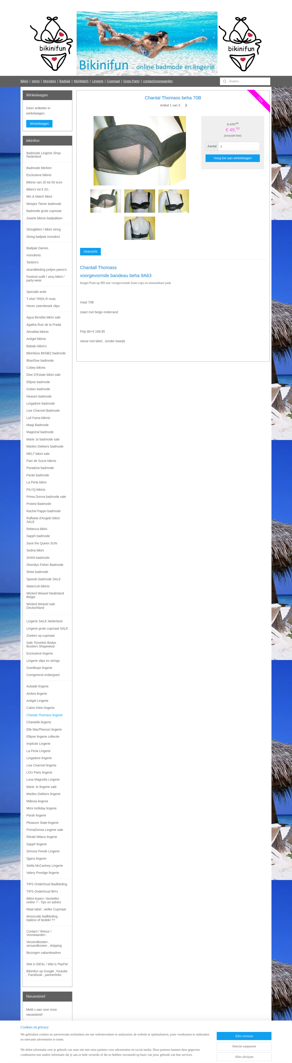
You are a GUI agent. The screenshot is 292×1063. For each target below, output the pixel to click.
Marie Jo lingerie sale (41, 787)
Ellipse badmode (38, 382)
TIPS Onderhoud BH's (42, 891)
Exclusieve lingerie (39, 653)
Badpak (65, 81)
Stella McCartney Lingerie (44, 865)
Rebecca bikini (36, 529)
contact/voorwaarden (158, 81)
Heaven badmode (39, 396)
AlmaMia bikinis (37, 332)
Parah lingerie (36, 815)
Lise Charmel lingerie (41, 765)
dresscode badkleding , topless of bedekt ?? (42, 918)
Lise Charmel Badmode (43, 410)
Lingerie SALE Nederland (44, 621)
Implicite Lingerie (38, 743)
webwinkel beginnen (152, 1054)
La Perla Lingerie (38, 751)
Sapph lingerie (36, 844)
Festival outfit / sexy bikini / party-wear (45, 278)
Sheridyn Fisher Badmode (44, 565)
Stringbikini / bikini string (43, 229)
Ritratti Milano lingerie (41, 837)
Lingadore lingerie (39, 758)
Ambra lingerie (36, 693)
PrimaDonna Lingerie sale (44, 830)
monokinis (33, 255)
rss (137, 1054)
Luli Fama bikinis (38, 418)
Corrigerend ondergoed (43, 675)
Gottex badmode (38, 389)
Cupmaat (113, 81)
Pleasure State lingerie (42, 822)
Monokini (49, 81)
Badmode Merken (39, 168)
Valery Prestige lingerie (42, 873)
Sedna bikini (35, 550)
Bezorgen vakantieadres (43, 952)
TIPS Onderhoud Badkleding (46, 884)
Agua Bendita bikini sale (43, 317)
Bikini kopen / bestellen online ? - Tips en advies (43, 900)
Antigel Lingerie (37, 700)
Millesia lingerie (37, 801)
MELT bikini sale (38, 454)
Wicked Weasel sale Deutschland (40, 605)
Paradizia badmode (40, 468)
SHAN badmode (38, 557)
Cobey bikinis (35, 367)
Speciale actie (36, 292)
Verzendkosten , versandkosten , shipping (44, 943)
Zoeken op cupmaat (40, 635)
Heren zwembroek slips (43, 306)
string (35, 81)
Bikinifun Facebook (39, 1039)
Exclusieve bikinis (39, 175)
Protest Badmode (38, 504)
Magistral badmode (40, 432)
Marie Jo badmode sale (43, 439)
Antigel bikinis (36, 339)
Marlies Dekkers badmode (45, 446)
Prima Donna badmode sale (46, 496)
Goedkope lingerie (39, 668)
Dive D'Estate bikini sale (43, 374)
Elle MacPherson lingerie (44, 729)
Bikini (24, 81)
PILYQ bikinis (35, 489)
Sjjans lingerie (36, 858)
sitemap (129, 1054)
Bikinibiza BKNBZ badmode (46, 353)
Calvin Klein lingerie (40, 708)
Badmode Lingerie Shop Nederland (43, 154)
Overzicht (90, 251)
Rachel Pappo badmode (43, 511)
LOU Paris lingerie (39, 772)
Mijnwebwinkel (187, 1054)
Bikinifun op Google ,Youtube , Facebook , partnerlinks (47, 972)
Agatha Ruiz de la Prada (43, 324)
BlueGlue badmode (40, 360)
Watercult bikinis (38, 586)
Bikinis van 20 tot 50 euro (44, 182)
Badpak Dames (37, 248)
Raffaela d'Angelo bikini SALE (43, 519)
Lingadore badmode (40, 403)
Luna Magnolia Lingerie (43, 779)
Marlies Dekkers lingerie (43, 794)
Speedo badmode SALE (43, 579)
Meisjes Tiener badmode (43, 204)
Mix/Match (81, 81)
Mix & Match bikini (39, 196)
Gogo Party (131, 81)
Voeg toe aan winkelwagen (233, 158)
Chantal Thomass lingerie (44, 715)
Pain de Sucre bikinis (41, 461)
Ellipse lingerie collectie (43, 736)
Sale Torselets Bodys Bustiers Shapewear (41, 644)
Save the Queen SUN (41, 543)
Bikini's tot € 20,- (38, 189)
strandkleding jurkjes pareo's (46, 269)
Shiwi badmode (37, 572)
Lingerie (97, 81)
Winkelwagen (39, 123)
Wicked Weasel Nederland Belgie (45, 595)
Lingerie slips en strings (43, 661)
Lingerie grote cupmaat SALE (47, 628)
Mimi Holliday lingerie (41, 808)
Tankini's (32, 262)
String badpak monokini (43, 237)
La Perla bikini (36, 482)
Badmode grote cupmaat (43, 211)
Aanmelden (38, 1025)
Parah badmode (37, 475)
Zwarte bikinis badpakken (44, 218)
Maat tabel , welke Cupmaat (46, 909)
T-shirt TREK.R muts (41, 299)
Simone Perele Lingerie (43, 851)
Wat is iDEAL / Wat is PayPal (47, 964)
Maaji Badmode (37, 425)
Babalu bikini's (36, 346)
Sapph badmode (38, 536)
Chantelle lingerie (38, 722)
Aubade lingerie (37, 686)
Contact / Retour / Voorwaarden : (39, 933)
